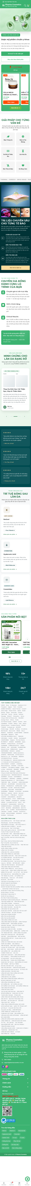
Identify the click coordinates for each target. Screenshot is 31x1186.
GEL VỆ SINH (16, 859)
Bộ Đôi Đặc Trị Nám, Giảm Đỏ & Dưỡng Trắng (12, 890)
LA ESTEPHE (18, 791)
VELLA (23, 730)
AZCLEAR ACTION (20, 784)
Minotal (3, 712)
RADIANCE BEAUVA (17, 775)
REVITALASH (4, 730)
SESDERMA (18, 741)
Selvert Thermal (16, 708)
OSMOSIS (26, 732)
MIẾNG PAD (17, 931)
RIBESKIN (21, 756)
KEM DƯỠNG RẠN (12, 936)
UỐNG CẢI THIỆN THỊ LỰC (8, 975)
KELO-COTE (12, 730)
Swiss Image (4, 710)
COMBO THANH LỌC (6, 953)
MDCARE (23, 806)
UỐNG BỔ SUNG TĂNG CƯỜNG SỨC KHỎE (12, 973)
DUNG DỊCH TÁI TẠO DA (7, 962)
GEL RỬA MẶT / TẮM (6, 833)
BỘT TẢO (3, 949)
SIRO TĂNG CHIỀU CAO (16, 945)
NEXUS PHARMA (10, 813)
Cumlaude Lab (10, 727)
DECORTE (19, 797)
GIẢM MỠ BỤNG (17, 1009)
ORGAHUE (3, 784)
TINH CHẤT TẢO (5, 1002)
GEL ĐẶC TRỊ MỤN (16, 912)
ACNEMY (12, 764)
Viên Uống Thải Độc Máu (7, 905)
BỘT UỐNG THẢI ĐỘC (7, 907)
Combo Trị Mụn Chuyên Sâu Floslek (10, 831)
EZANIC (3, 786)
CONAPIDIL (19, 764)
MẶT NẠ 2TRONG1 (19, 1024)
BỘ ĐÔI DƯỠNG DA (6, 993)
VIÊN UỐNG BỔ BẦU (20, 954)
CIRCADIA (3, 811)
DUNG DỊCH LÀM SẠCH (7, 954)
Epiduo (8, 712)
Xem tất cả (15, 108)
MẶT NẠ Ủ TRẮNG (14, 964)
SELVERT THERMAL (8, 179)
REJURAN (21, 718)
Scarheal (21, 714)
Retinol (4, 1130)
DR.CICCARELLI (20, 780)
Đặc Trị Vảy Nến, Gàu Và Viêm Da (9, 842)
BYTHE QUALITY (20, 754)
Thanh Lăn (12, 877)
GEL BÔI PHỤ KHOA (18, 857)
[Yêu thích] (12, 1183)
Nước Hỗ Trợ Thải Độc (20, 905)
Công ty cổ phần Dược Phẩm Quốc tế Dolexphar (13, 773)
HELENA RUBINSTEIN (21, 809)
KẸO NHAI (3, 1000)
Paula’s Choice (12, 710)
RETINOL (9, 863)
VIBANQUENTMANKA (6, 752)
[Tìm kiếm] (25, 5)
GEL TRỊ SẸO (24, 872)
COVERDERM (16, 806)
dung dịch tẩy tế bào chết (14, 1008)
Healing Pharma (11, 743)
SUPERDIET (4, 776)
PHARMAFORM (22, 747)
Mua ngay (11, 102)
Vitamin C (12, 1130)
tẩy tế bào (3, 879)
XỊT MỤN (17, 1031)
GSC (8, 747)
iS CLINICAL (24, 729)
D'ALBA (3, 813)
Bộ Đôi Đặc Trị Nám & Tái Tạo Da (11, 888)
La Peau (3, 769)
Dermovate (14, 712)
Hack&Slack (4, 723)
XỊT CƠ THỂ (17, 872)
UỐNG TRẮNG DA (5, 1020)
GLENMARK (4, 745)
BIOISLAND (9, 769)
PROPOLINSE (11, 754)
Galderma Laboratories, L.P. (8, 780)
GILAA (2, 800)
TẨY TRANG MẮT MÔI (6, 932)
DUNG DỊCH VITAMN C (22, 1028)
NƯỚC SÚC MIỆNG (6, 943)
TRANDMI (11, 791)
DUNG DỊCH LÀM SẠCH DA (8, 934)
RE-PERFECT (4, 741)
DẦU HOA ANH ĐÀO (6, 967)
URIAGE (3, 802)
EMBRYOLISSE (21, 798)
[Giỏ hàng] (28, 5)
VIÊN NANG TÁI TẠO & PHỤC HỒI (9, 909)
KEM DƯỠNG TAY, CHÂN (18, 874)
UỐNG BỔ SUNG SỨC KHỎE (19, 1020)
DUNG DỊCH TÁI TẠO (17, 993)
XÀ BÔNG (19, 929)
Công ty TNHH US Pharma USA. (9, 718)
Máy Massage (4, 877)
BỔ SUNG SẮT (19, 864)
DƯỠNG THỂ (24, 931)
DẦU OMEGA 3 (16, 943)
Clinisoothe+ (16, 716)
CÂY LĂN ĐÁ (19, 877)
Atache (24, 723)
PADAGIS (3, 747)
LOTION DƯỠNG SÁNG (7, 931)
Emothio (20, 721)
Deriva (22, 716)
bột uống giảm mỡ (12, 1000)
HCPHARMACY (17, 776)
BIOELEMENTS (11, 797)
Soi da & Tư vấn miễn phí (15, 53)
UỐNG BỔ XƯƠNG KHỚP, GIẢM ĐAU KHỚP (12, 1019)
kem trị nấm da (18, 868)
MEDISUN (12, 771)
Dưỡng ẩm (5, 1144)
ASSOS (3, 705)
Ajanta (23, 741)
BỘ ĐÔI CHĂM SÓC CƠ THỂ (8, 980)
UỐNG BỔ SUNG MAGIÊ (19, 967)
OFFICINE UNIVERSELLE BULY (9, 736)
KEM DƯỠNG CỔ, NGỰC (21, 962)
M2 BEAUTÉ (4, 804)
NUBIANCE (10, 732)
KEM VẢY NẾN (21, 830)
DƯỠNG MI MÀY (5, 923)
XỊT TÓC (3, 1022)
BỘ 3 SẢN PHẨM (5, 1017)
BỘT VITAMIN (4, 964)
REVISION (8, 808)
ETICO (14, 798)
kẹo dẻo (19, 826)
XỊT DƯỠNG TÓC (19, 875)
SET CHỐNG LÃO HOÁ (16, 984)
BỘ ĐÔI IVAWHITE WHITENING (9, 883)
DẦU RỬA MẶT (20, 934)
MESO (23, 863)
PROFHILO (3, 793)
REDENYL (3, 732)
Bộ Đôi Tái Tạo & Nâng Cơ (7, 896)
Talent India (4, 714)
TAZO (14, 707)
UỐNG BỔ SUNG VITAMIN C (8, 826)
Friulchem (20, 795)
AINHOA (10, 793)
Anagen (21, 749)
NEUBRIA (22, 800)
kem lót (13, 1002)
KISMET (18, 771)
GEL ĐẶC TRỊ (17, 907)
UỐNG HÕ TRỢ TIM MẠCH (8, 864)
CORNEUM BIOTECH (13, 745)
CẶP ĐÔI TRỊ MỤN (5, 912)
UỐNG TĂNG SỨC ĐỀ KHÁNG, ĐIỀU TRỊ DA (12, 997)
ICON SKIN (20, 765)
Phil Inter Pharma (20, 740)
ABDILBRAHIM (16, 808)
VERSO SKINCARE (23, 782)
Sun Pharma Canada (6, 721)
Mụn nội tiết (5, 1148)
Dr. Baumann (13, 705)
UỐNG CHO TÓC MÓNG (7, 850)
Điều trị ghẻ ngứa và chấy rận (8, 830)
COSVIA (25, 813)
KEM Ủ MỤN (10, 949)
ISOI (24, 802)
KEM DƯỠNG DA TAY (6, 820)
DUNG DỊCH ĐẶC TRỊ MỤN (8, 927)
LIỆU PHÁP (10, 879)
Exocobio (15, 758)
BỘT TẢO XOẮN (20, 947)
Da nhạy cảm (15, 1144)
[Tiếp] (24, 416)
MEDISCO (11, 734)
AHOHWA (13, 765)
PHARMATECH (10, 786)
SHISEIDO (3, 754)
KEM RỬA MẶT (5, 940)
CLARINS (12, 809)
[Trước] (6, 416)
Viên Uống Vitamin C (21, 824)
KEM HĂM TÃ (20, 991)
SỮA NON (20, 1000)
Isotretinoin (16, 903)
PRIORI (18, 730)
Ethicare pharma (5, 725)
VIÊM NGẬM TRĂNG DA (19, 833)
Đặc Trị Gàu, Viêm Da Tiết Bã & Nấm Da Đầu (12, 841)
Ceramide (17, 1134)
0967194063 (7, 1059)
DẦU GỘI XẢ (4, 998)
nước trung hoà (5, 828)
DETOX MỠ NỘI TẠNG (6, 1006)
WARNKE (8, 800)
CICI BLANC (20, 743)
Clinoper (20, 712)
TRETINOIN (24, 899)
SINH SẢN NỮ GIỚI (19, 901)
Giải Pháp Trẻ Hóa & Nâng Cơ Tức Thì (10, 881)
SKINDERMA (4, 791)
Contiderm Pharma (15, 725)
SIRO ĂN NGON (5, 945)
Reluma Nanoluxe (5, 765)
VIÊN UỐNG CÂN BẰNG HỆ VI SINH (10, 982)
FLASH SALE (15, 67)
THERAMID (25, 778)
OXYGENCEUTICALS (6, 758)
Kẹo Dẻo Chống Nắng (14, 822)
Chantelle (19, 707)
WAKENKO (12, 778)
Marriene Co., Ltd (5, 756)
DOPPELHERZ (18, 786)
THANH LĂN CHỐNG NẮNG (17, 960)
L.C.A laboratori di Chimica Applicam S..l (11, 762)
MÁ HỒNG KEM (5, 960)
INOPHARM (14, 747)
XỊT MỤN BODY (5, 958)
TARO (16, 734)
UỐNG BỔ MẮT (24, 1015)
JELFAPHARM (11, 784)
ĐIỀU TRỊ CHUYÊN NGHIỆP (8, 916)
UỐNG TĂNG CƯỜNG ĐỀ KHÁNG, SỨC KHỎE (12, 1004)
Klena (7, 705)
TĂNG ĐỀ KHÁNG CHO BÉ (8, 1026)
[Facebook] (3, 1066)
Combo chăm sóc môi (20, 938)
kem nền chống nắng (15, 958)
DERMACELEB (14, 749)
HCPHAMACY (4, 778)
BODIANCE (19, 813)
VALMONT (3, 797)
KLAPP (25, 786)
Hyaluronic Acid (6, 1134)
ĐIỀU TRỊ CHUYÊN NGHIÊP (8, 918)
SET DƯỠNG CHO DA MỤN (8, 986)
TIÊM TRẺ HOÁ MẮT (6, 846)
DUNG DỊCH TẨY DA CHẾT (20, 910)
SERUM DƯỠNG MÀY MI (7, 938)
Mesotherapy (4, 822)
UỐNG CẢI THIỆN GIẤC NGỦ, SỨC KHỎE (11, 942)
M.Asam (10, 776)
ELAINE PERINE (18, 732)
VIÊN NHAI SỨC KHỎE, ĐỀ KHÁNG (10, 1015)
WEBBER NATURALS (6, 806)
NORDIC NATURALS (6, 708)
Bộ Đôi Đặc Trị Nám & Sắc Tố (8, 894)
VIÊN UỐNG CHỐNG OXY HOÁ (9, 920)
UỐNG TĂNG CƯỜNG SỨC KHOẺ (18, 870)
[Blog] (19, 1183)
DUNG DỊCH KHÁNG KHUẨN (8, 914)
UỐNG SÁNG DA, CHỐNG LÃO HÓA (10, 844)
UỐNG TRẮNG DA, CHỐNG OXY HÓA (10, 1011)
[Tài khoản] (27, 1183)
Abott (25, 721)
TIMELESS (20, 736)
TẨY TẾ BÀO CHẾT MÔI (19, 820)
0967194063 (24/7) (10, 1096)
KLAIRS (10, 738)
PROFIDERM (4, 734)
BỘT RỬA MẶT (16, 863)
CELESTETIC (22, 811)
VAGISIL (16, 738)
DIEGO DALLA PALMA (19, 787)
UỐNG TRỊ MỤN (23, 921)
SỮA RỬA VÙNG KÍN (6, 859)
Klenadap (3, 716)
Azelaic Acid (5, 1137)
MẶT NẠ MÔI (23, 835)
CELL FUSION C (5, 795)
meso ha (3, 863)
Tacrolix (10, 714)
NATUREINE (14, 756)
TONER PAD (4, 1030)
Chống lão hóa (6, 1141)
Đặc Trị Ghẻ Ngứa (14, 828)
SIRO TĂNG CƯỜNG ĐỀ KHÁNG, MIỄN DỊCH (12, 978)
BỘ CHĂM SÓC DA (6, 874)
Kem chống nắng (16, 1148)
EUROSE (15, 811)
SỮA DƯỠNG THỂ (5, 951)
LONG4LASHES (12, 804)
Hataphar (12, 740)
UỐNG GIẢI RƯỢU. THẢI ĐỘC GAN (10, 971)
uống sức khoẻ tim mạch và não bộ (10, 969)
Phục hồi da (17, 1141)
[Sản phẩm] (4, 1183)
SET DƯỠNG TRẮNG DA (22, 986)
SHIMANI (11, 741)
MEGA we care (5, 771)
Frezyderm (4, 707)
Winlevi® (9, 716)
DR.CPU (15, 793)
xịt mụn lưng (18, 965)
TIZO (7, 809)
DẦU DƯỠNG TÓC (19, 1013)
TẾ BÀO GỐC (17, 995)
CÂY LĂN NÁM (19, 1022)
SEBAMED (16, 769)
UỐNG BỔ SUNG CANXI (7, 989)
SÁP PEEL (3, 936)
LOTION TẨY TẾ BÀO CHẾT (8, 947)
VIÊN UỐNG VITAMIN (6, 903)
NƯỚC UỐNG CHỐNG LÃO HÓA (9, 848)
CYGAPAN (3, 789)
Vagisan (10, 707)
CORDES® (19, 179)
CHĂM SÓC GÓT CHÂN (7, 1013)
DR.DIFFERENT (19, 789)
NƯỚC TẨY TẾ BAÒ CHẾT (20, 1006)
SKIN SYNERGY (5, 764)
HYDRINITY (4, 767)
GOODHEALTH (15, 800)
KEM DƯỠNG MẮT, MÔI (7, 1024)
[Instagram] (6, 1066)
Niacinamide (21, 1130)
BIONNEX (3, 815)
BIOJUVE (21, 793)
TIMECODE (4, 782)
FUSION (10, 723)
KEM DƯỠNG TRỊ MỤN (16, 923)
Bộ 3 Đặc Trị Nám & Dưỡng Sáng (9, 898)
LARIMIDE (18, 778)
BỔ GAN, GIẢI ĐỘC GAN (7, 965)
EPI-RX (3, 809)
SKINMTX (3, 743)
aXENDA (18, 751)
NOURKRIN (25, 791)
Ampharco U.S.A (22, 705)
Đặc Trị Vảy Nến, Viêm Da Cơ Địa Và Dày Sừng (12, 837)
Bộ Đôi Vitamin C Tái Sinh (7, 892)
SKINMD (22, 769)
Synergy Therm (5, 719)
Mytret (19, 710)
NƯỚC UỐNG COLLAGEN (20, 932)
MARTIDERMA (4, 751)
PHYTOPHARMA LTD (6, 760)
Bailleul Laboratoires (19, 752)
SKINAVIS (12, 751)
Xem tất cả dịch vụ (15, 268)
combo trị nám (4, 870)
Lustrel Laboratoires (6, 798)
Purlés (16, 719)
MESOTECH (4, 787)
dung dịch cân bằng (6, 1009)
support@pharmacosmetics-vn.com (14, 1062)
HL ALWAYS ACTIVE (12, 802)
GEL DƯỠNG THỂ (15, 951)
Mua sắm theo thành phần (15, 59)
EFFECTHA (20, 804)
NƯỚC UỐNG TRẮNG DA (7, 868)
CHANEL (10, 811)
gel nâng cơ (4, 1008)
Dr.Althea (17, 729)
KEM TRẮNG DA (5, 1033)
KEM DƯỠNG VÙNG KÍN (7, 855)
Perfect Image (4, 729)
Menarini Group (5, 749)
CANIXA (15, 721)
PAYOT (20, 802)
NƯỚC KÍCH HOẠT (20, 949)
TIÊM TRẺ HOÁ (24, 844)
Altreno (12, 719)
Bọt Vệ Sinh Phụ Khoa (20, 861)
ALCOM (10, 787)
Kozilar (24, 710)
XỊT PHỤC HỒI (23, 969)
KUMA (22, 767)
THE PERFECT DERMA (13, 767)
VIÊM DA (3, 839)
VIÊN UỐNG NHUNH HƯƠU (8, 1028)
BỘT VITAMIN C (5, 956)
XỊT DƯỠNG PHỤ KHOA (7, 861)
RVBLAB (23, 725)
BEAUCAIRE (11, 789)
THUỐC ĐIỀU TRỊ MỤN (7, 995)
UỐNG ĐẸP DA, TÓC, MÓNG (8, 976)
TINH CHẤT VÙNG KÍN (20, 855)
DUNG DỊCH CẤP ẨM (6, 910)
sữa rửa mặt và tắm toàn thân (8, 991)
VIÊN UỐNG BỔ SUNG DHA (8, 987)
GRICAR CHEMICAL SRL (19, 760)
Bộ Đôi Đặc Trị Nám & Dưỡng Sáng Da (10, 899)
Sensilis (15, 714)
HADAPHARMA (5, 740)
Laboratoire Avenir (5, 775)
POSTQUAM (10, 815)
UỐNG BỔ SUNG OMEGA (7, 1031)
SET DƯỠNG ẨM (5, 984)
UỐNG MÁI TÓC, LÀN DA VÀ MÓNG (10, 852)
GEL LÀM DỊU (10, 1022)
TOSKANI (3, 727)
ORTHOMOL (4, 738)
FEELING (13, 1033)
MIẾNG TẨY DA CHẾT (6, 872)
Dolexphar (25, 775)
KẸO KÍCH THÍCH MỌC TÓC (16, 998)
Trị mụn (15, 1137)
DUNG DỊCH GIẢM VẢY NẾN (8, 929)
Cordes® (24, 708)
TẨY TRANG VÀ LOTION (7, 875)
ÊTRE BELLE (14, 795)
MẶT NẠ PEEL (21, 936)
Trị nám (22, 1137)
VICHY (3, 808)
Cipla (20, 723)
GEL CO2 (15, 953)
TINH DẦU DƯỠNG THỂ (7, 901)
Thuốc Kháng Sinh (5, 835)
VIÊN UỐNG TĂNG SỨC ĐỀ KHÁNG (10, 866)
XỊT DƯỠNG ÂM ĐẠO (6, 857)
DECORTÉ (18, 727)
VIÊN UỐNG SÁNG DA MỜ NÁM (9, 921)
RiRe (9, 782)
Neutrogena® (22, 738)
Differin (15, 723)
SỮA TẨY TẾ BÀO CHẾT (18, 925)
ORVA (27, 767)
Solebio (22, 745)
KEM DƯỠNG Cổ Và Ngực (7, 824)
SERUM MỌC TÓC (13, 1030)
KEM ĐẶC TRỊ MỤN (6, 925)
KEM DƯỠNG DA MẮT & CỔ (18, 956)
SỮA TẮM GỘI (15, 835)
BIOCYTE (23, 808)
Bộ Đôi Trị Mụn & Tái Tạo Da (8, 885)
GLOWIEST (14, 782)
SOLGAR (12, 729)
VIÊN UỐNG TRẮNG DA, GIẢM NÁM (10, 853)
